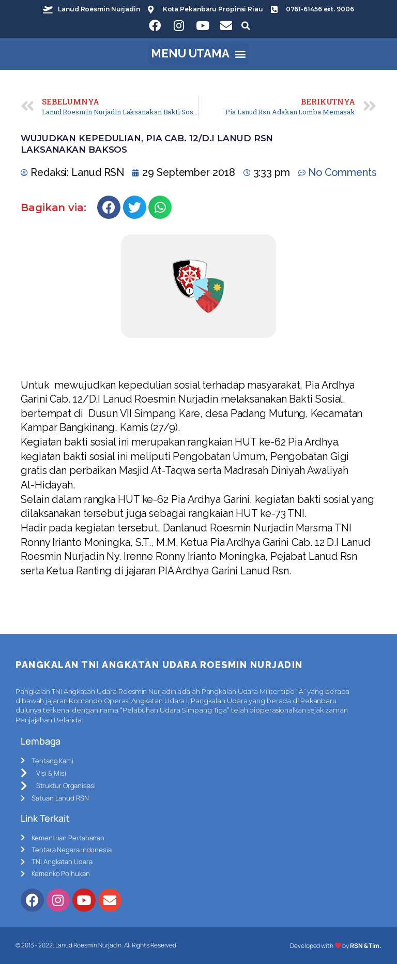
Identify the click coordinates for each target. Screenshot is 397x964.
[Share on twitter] (134, 207)
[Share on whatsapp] (160, 207)
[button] (198, 54)
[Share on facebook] (108, 207)
